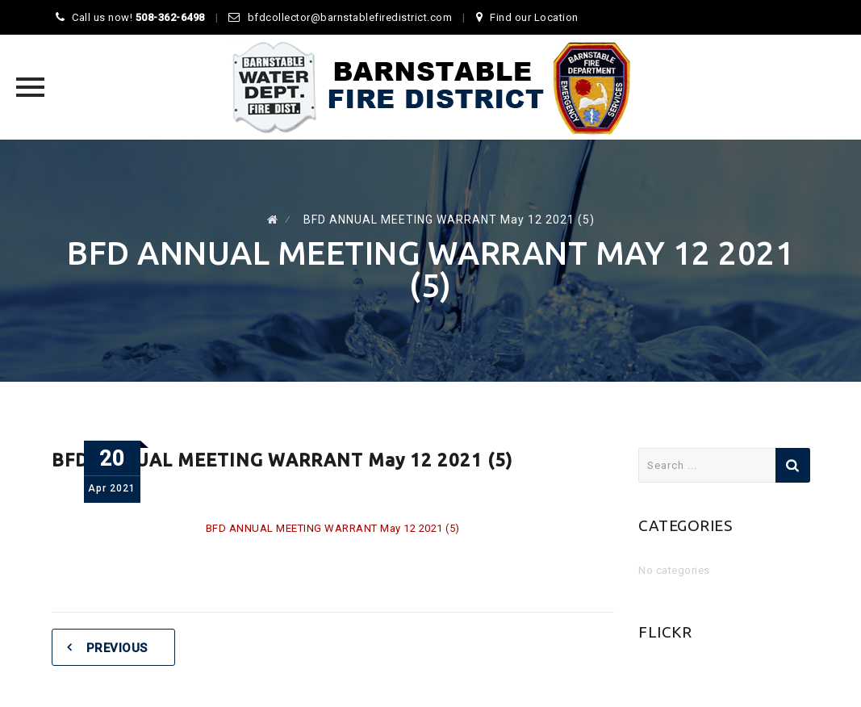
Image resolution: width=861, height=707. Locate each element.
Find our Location (534, 17)
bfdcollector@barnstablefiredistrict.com (350, 17)
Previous (117, 648)
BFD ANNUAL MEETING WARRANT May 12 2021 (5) (333, 528)
